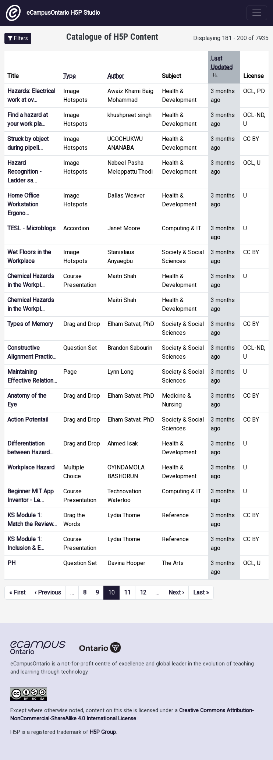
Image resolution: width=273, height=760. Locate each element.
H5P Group (103, 732)
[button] (17, 38)
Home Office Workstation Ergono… (23, 204)
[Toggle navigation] (257, 13)
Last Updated (222, 67)
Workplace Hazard (30, 467)
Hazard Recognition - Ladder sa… (24, 171)
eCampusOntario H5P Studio (53, 13)
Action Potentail (27, 419)
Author (115, 75)
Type (69, 75)
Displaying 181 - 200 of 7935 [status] (231, 38)
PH (11, 563)
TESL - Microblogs (31, 228)
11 (127, 592)
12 (143, 592)
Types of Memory (30, 323)
